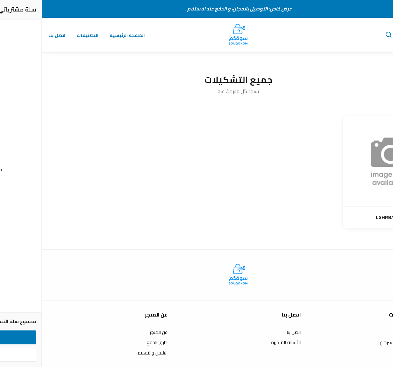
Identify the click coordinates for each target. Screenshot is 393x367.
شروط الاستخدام (376, 332)
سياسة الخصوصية (374, 353)
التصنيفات (46, 35)
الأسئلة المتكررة (244, 342)
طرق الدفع (115, 342)
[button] (347, 35)
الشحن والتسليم (111, 353)
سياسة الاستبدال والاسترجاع (365, 342)
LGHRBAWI (346, 217)
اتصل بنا (15, 35)
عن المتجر (117, 332)
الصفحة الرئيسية (85, 35)
